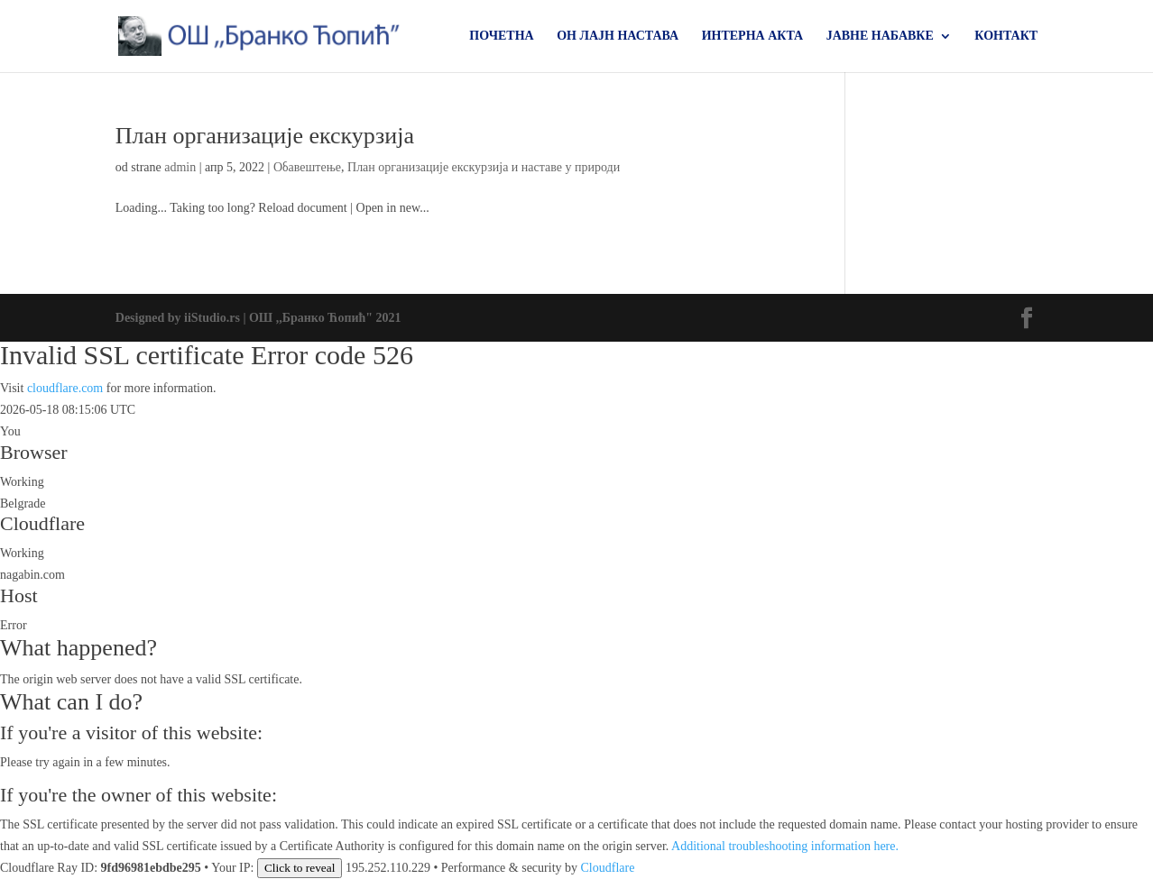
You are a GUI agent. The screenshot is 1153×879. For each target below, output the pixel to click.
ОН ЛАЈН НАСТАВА (617, 36)
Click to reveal (299, 867)
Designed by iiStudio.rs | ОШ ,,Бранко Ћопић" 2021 (258, 318)
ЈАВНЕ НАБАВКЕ (880, 36)
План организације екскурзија (264, 136)
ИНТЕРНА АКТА (753, 36)
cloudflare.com (65, 388)
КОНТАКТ (1006, 36)
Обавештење (307, 167)
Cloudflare (42, 523)
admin (180, 167)
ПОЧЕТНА (501, 36)
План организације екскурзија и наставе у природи (483, 167)
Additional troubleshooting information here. (785, 846)
